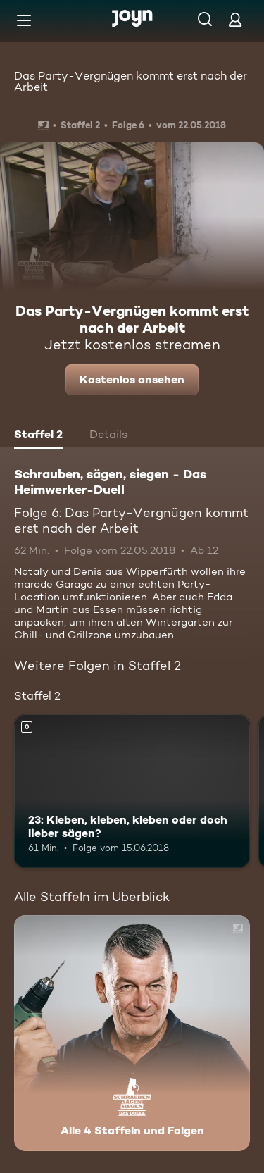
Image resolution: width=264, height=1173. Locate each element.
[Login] (235, 19)
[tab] (38, 436)
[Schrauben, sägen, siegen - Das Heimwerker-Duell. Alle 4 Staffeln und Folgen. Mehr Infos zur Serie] (132, 1033)
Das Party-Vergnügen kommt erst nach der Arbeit (130, 81)
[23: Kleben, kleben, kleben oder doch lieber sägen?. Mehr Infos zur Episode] (132, 791)
